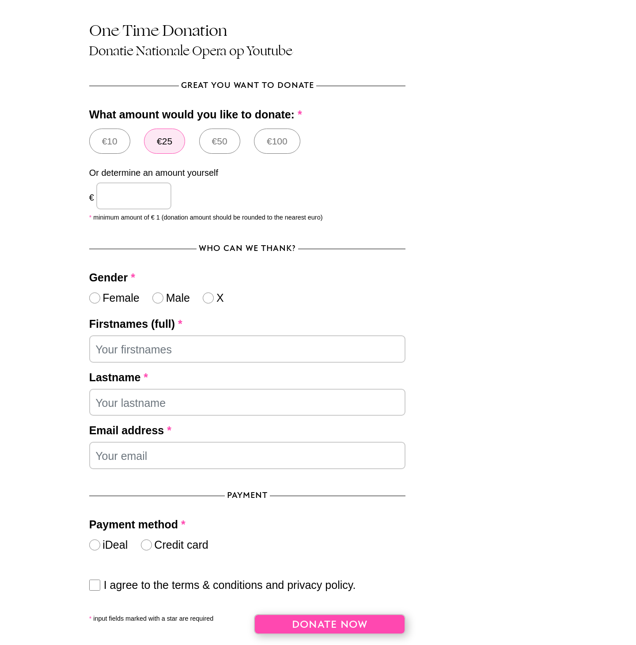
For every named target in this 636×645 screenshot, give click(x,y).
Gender (112, 277)
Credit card (181, 545)
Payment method (137, 524)
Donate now (330, 624)
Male (178, 298)
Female (120, 298)
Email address (130, 430)
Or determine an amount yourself (153, 173)
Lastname (118, 377)
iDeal (115, 545)
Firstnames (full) (135, 324)
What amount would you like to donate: (195, 114)
